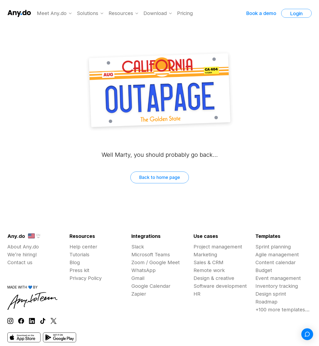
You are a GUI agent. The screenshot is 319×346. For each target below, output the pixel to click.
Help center (83, 247)
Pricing (185, 13)
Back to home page (159, 177)
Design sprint (270, 294)
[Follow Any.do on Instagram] (10, 321)
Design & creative (214, 278)
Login (296, 13)
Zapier (138, 294)
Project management (218, 247)
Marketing (205, 255)
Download (155, 13)
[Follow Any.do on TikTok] (43, 321)
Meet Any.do (52, 13)
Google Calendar (150, 286)
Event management (278, 278)
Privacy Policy (85, 278)
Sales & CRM (208, 262)
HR (197, 294)
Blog (74, 262)
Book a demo (261, 13)
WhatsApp (143, 270)
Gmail (137, 278)
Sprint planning (273, 247)
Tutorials (79, 255)
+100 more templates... (282, 310)
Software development (220, 286)
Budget (263, 270)
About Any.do (23, 247)
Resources (121, 13)
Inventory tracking (276, 286)
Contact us (19, 262)
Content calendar (275, 262)
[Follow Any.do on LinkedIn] (32, 321)
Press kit (79, 270)
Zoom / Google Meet (155, 262)
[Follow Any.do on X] (53, 321)
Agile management (277, 255)
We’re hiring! (22, 255)
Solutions (87, 13)
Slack (137, 247)
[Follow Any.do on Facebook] (21, 321)
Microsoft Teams (150, 255)
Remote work (209, 270)
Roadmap (266, 302)
